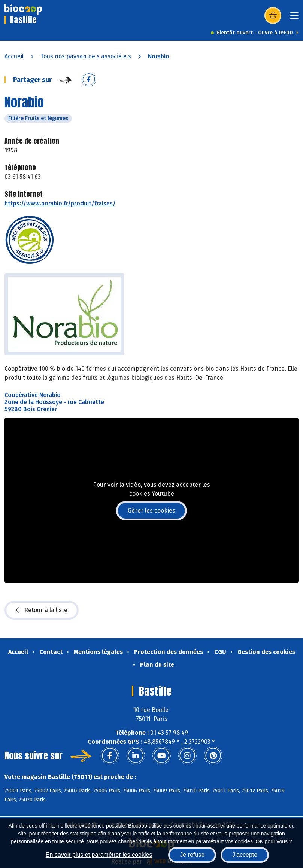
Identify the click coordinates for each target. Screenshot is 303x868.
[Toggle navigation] (294, 18)
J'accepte (244, 855)
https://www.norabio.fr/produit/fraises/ (60, 203)
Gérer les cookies (151, 510)
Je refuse (192, 855)
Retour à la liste (41, 610)
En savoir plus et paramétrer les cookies (99, 855)
